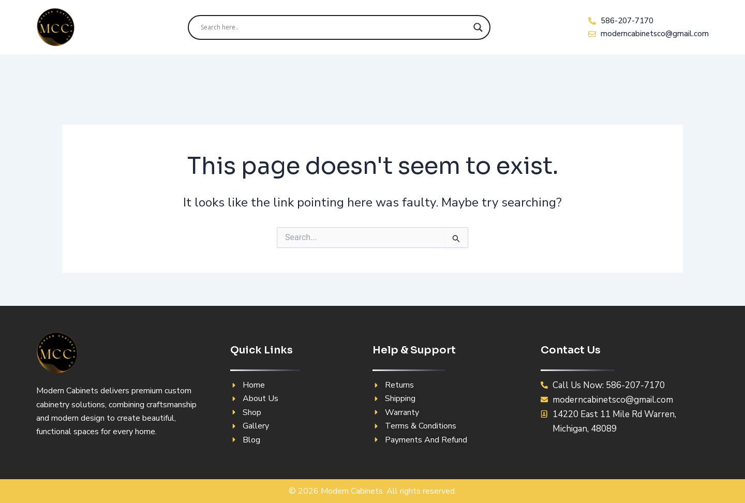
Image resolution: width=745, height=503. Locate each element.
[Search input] (334, 27)
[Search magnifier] (478, 27)
